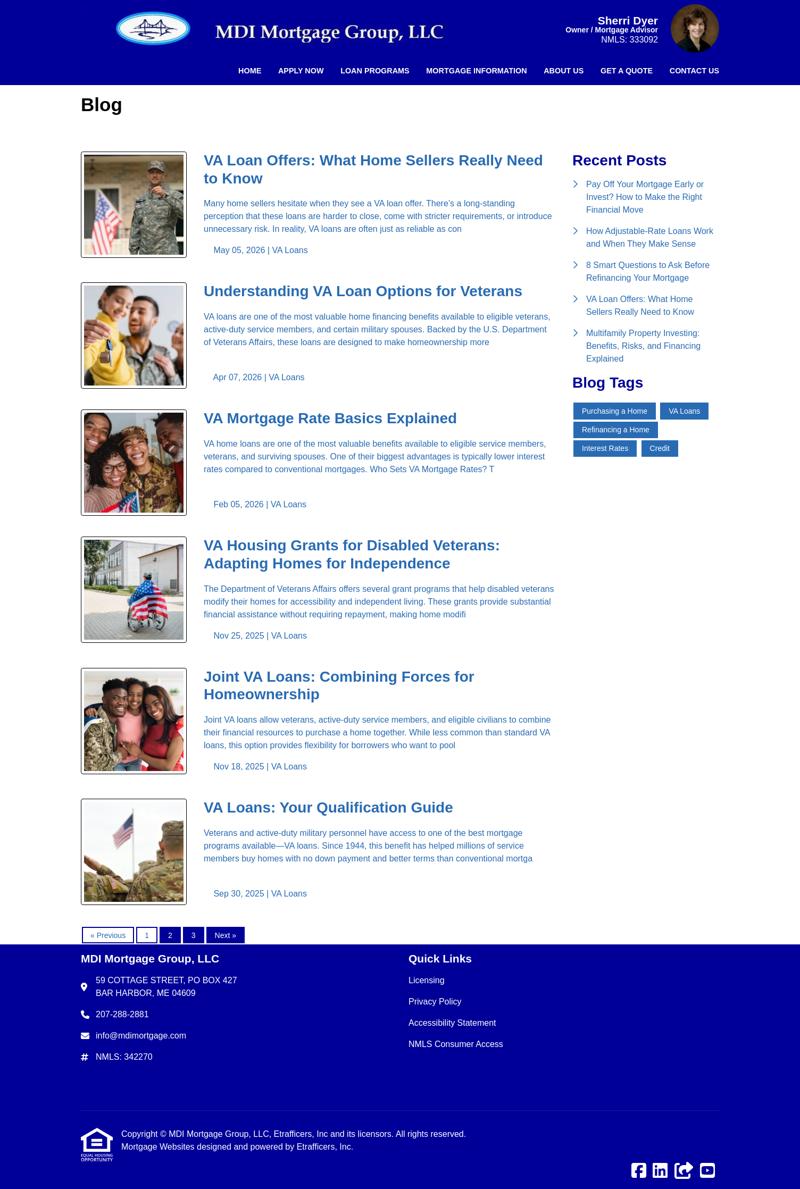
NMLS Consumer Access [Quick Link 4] (456, 1044)
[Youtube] (707, 1171)
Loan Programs (375, 70)
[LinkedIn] (660, 1171)
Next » (225, 935)
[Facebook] (638, 1171)
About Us (564, 70)
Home (249, 70)
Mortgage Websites (159, 1146)
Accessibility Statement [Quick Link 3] (452, 1022)
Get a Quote (627, 70)
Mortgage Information (476, 70)
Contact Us (694, 70)
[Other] (684, 1171)
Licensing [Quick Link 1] (427, 980)
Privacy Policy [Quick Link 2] (435, 1001)
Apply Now (301, 70)
